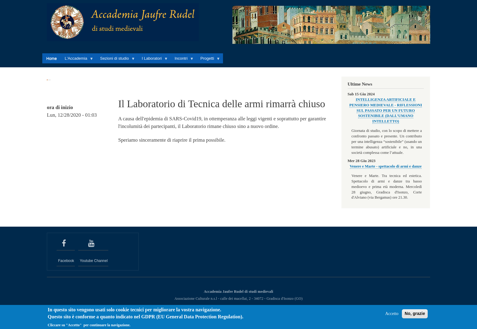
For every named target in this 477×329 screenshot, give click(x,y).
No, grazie (415, 315)
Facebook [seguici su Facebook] (66, 261)
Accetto (392, 315)
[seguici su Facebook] (66, 243)
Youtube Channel (94, 261)
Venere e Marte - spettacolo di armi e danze (386, 166)
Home (51, 58)
